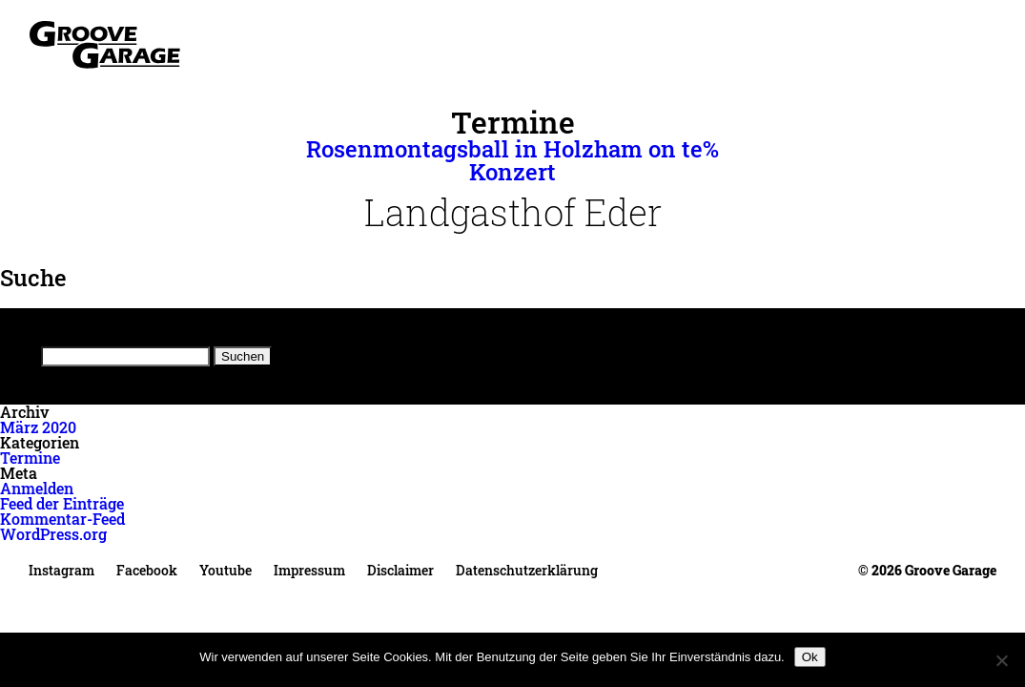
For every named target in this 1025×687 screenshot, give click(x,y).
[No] (1001, 660)
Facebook (146, 570)
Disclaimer (400, 570)
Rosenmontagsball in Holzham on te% (512, 149)
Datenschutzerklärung (527, 570)
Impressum (309, 570)
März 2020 (38, 427)
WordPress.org (53, 534)
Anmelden (36, 488)
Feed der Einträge (62, 503)
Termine (30, 458)
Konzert (512, 171)
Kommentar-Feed (62, 519)
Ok (810, 657)
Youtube (225, 570)
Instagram (61, 570)
